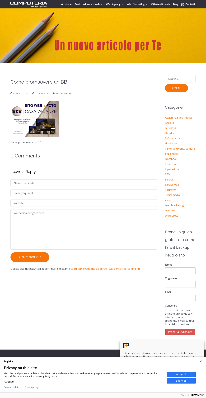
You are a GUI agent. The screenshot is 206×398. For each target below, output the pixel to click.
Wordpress (171, 215)
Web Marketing (174, 205)
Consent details (11, 387)
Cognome (171, 278)
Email (168, 292)
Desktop (170, 133)
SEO (167, 174)
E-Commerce (172, 138)
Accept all (181, 374)
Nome (168, 264)
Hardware (171, 143)
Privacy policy (31, 387)
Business (170, 128)
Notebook (171, 159)
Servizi (169, 179)
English (9, 361)
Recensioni (171, 164)
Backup (169, 123)
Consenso (171, 305)
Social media (172, 195)
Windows (170, 210)
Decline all (181, 380)
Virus (168, 200)
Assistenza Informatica (178, 117)
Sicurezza (170, 190)
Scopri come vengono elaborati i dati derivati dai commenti (104, 268)
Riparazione (172, 169)
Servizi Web (172, 184)
